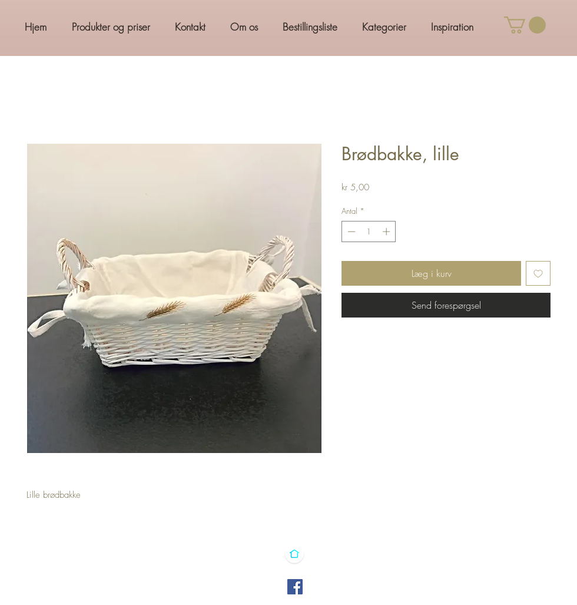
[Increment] (387, 231)
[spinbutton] (368, 231)
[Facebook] (295, 586)
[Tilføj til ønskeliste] (538, 273)
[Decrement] (350, 231)
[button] (525, 25)
